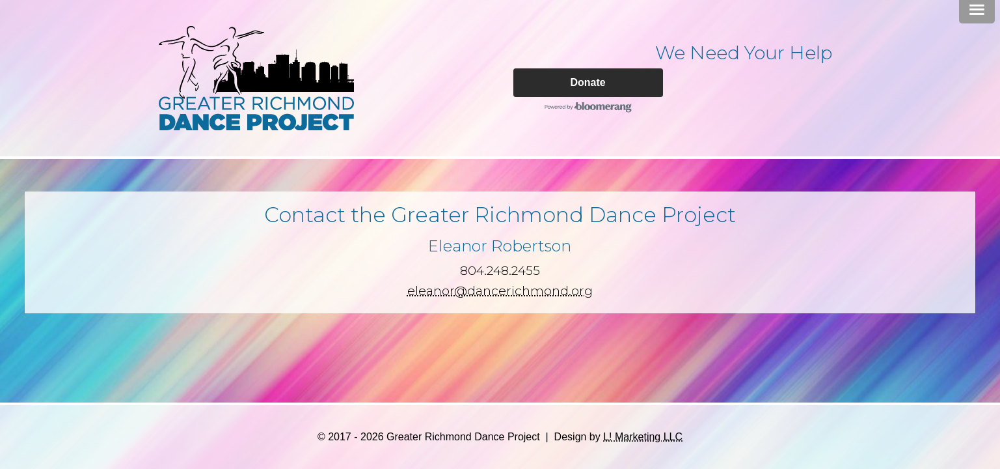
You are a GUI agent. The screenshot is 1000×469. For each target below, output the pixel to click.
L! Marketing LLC (642, 436)
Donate (587, 82)
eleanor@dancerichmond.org (500, 290)
